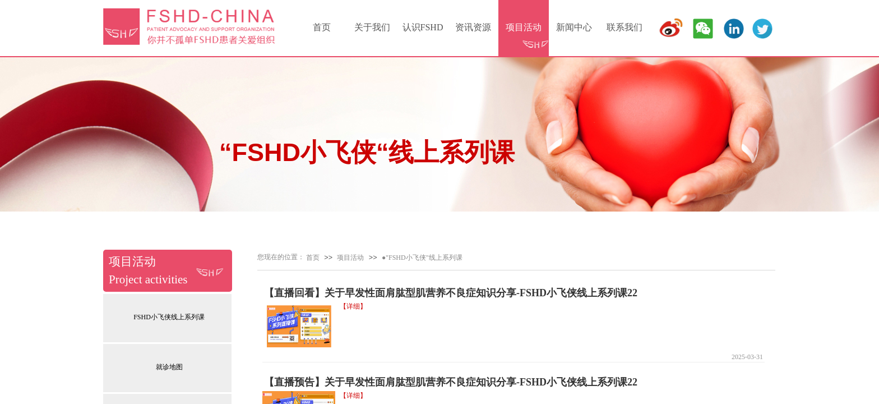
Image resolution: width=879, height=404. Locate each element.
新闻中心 (574, 27)
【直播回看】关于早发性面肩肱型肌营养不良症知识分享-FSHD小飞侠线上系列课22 (450, 293)
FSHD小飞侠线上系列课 (169, 317)
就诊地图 (169, 367)
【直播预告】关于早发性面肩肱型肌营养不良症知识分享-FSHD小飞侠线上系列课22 (450, 382)
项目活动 (524, 27)
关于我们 (372, 27)
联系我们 (624, 27)
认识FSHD (423, 27)
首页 (322, 27)
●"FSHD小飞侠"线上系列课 (422, 257)
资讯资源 (473, 27)
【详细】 (353, 306)
